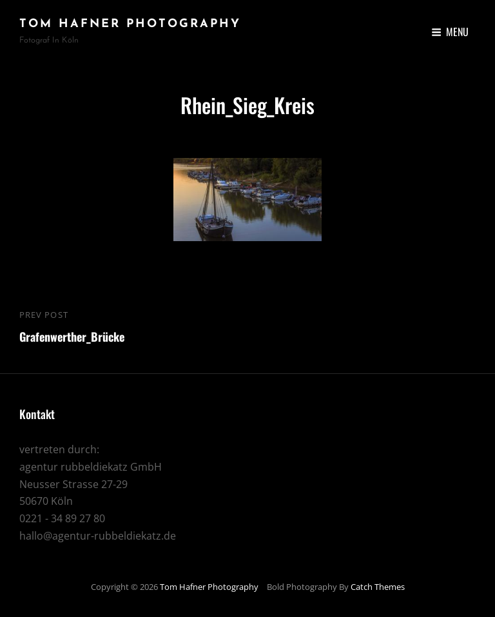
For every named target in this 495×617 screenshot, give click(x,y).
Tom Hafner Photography (130, 24)
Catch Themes (378, 587)
